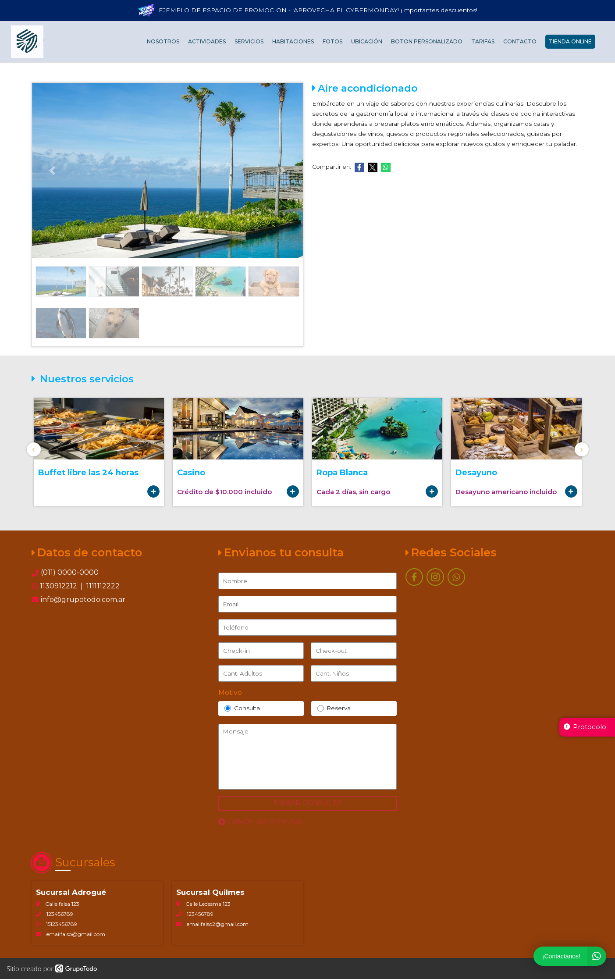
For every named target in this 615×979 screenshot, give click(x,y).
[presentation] (34, 449)
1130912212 (59, 586)
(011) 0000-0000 (70, 572)
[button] (52, 170)
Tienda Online (570, 42)
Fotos (332, 42)
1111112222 (102, 586)
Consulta (242, 708)
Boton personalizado (426, 42)
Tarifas (482, 42)
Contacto (520, 42)
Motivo (230, 692)
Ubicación (366, 42)
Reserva (334, 708)
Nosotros (163, 42)
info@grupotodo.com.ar (78, 599)
